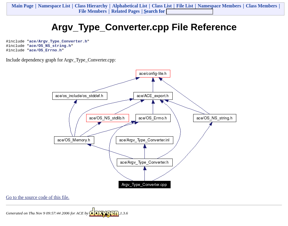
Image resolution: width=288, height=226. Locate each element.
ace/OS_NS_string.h (50, 47)
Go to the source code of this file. (37, 200)
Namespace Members (219, 5)
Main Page (22, 5)
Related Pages (125, 11)
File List (184, 5)
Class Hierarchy (91, 5)
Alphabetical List (129, 5)
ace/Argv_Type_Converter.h (58, 42)
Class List (162, 5)
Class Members (261, 5)
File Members (92, 11)
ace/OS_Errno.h (45, 52)
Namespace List (54, 5)
